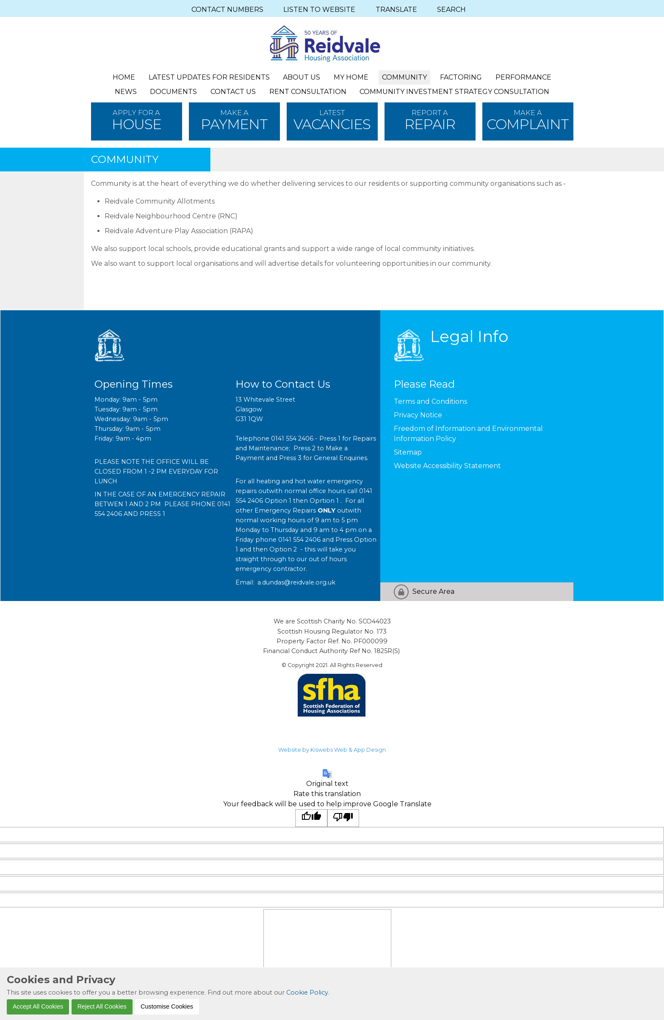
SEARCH (451, 10)
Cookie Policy (307, 992)
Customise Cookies (167, 1006)
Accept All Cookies (38, 1006)
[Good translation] (311, 818)
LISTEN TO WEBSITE (319, 10)
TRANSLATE (396, 10)
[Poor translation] (343, 818)
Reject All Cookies (102, 1006)
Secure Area (433, 591)
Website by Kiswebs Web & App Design (332, 750)
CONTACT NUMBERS (227, 10)
